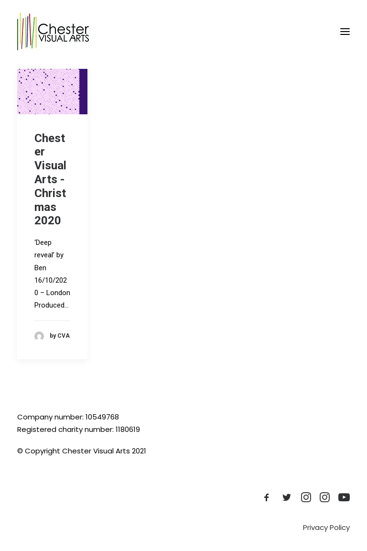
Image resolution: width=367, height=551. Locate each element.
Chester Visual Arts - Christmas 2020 (50, 180)
